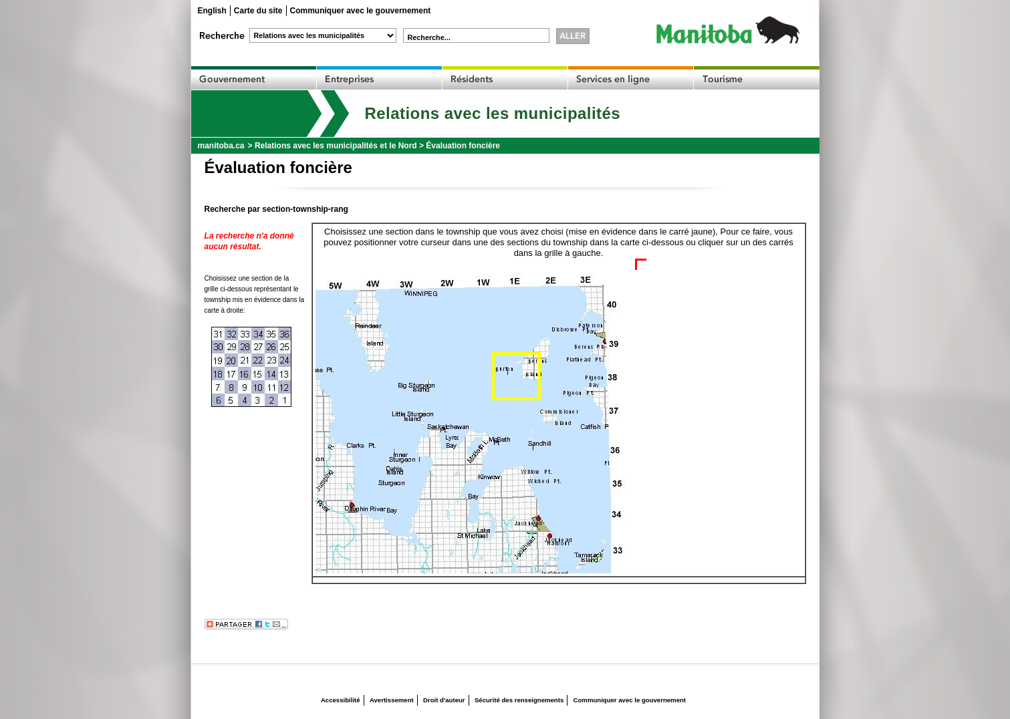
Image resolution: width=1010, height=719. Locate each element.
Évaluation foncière (463, 145)
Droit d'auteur (444, 700)
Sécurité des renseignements (519, 700)
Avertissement (392, 700)
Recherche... (429, 37)
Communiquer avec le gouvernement (360, 10)
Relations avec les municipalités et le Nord (336, 145)
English (212, 10)
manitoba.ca (221, 145)
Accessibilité (340, 700)
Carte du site (258, 10)
